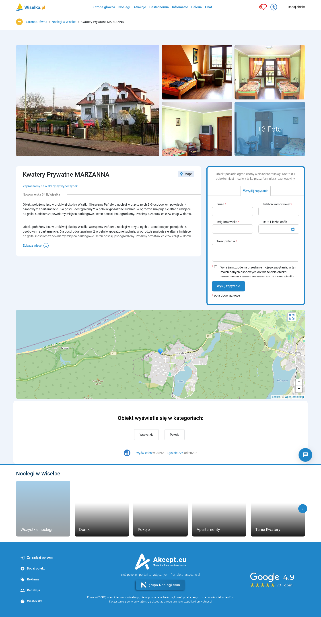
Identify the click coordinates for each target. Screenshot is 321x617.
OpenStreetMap (294, 396)
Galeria (196, 7)
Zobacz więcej (32, 245)
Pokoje (174, 434)
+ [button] (299, 382)
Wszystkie (146, 434)
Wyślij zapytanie (228, 286)
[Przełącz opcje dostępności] (273, 7)
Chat (208, 7)
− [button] (299, 389)
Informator (180, 7)
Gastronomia (159, 7)
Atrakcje (140, 7)
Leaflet (276, 396)
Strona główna (104, 7)
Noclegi (124, 7)
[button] (302, 508)
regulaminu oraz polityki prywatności (189, 601)
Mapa (186, 174)
